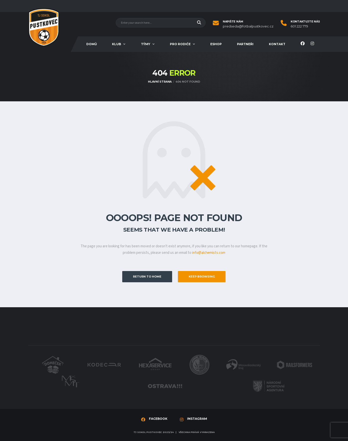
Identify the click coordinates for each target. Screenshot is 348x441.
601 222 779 (299, 26)
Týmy (145, 44)
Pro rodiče (180, 44)
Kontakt (277, 44)
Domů (91, 44)
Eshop (216, 44)
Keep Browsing (202, 276)
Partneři (245, 44)
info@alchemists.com (208, 252)
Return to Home (147, 276)
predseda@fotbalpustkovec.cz (248, 26)
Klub (116, 44)
